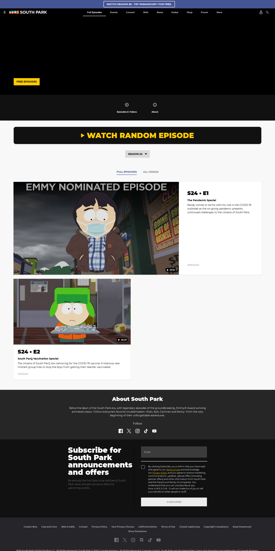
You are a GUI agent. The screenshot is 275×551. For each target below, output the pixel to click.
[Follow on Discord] (141, 523)
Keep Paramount (242, 509)
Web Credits (68, 509)
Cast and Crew (49, 509)
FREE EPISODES (26, 81)
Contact (83, 509)
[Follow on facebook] (121, 414)
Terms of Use (173, 452)
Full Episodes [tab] (127, 171)
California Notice (147, 509)
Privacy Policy (159, 455)
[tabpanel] (137, 274)
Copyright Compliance (216, 509)
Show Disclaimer (137, 514)
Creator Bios (30, 509)
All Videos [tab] (151, 171)
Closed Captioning (189, 509)
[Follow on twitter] (129, 414)
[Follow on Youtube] (154, 414)
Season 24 (137, 154)
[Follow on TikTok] (146, 414)
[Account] (261, 12)
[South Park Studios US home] (28, 13)
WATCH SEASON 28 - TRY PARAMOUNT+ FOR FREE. (139, 4)
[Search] (267, 12)
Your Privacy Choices (122, 509)
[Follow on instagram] (137, 414)
